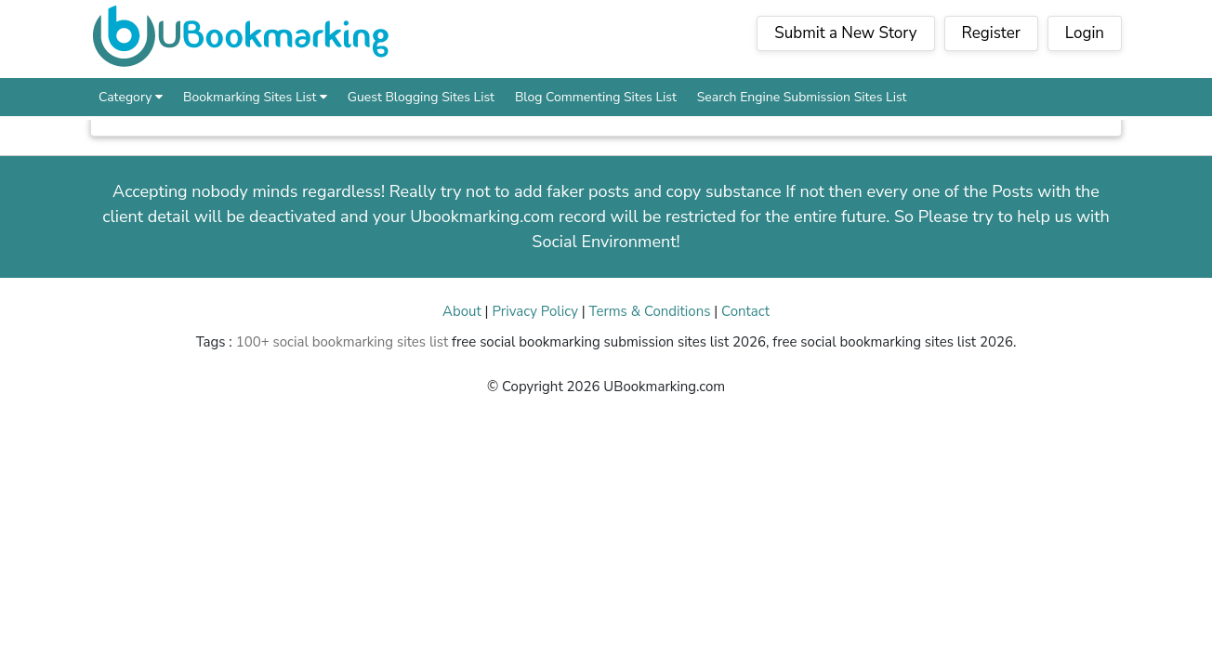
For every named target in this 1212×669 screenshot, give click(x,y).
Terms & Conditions (650, 311)
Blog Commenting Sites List (596, 97)
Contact (745, 311)
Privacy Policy (534, 311)
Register (991, 33)
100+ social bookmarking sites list (342, 342)
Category (131, 97)
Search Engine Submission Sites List (802, 97)
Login (1084, 33)
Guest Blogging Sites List (421, 97)
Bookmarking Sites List (255, 97)
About (461, 311)
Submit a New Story (845, 33)
